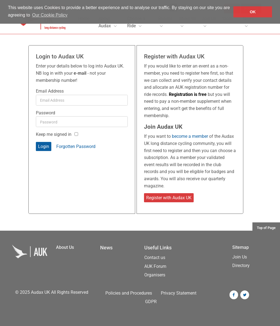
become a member (190, 136)
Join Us (239, 257)
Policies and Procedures (128, 293)
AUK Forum (155, 266)
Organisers (154, 274)
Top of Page (266, 228)
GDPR (151, 301)
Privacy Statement (178, 293)
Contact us (154, 257)
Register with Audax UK (168, 197)
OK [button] (253, 12)
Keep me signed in (53, 134)
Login (43, 146)
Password (45, 112)
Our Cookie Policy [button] (50, 15)
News (106, 247)
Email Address (50, 91)
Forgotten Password (75, 146)
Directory (241, 265)
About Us (65, 247)
